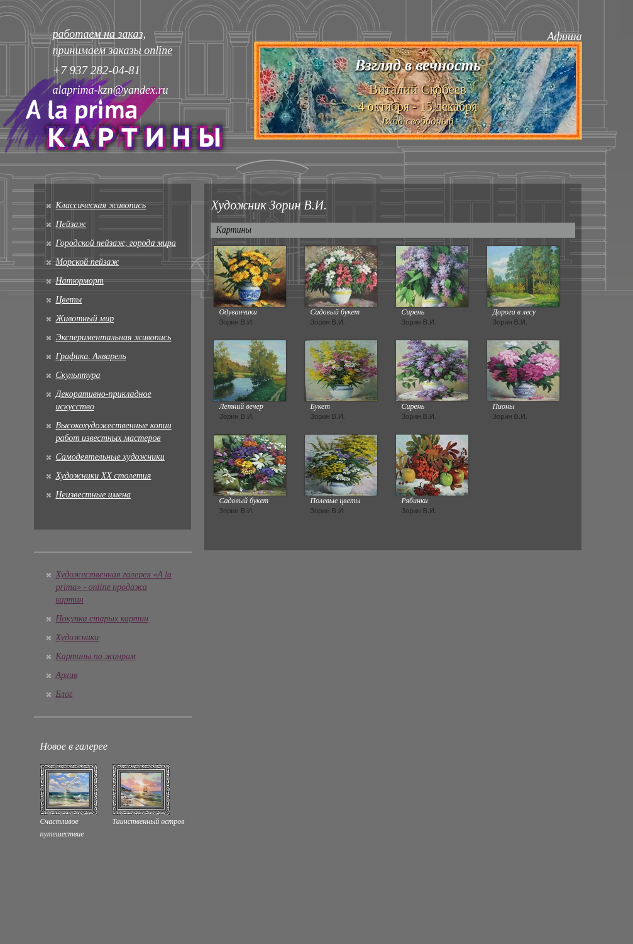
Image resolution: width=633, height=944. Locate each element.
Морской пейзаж (87, 262)
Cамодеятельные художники (110, 457)
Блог (64, 694)
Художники (77, 637)
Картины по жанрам (96, 656)
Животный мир (85, 318)
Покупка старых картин (102, 618)
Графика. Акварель (91, 356)
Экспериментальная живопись (114, 337)
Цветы (69, 299)
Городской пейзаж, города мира (116, 243)
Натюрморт (80, 281)
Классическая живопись (101, 205)
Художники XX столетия (103, 475)
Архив (67, 675)
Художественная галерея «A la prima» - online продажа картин (114, 587)
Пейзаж (71, 224)
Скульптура (78, 375)
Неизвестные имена (93, 494)
